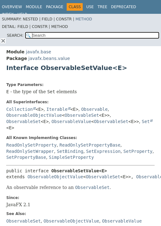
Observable (94, 109)
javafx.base (38, 51)
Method (83, 19)
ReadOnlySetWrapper (30, 151)
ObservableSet (81, 115)
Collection (19, 109)
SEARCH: (15, 35)
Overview (12, 7)
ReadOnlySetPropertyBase (89, 145)
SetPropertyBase (26, 157)
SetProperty (138, 151)
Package (54, 7)
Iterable (57, 109)
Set (146, 121)
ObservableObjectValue (34, 115)
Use (90, 7)
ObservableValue (71, 121)
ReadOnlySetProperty (31, 145)
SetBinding (70, 151)
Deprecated (123, 7)
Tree (102, 7)
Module (34, 7)
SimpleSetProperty (71, 157)
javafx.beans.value (49, 58)
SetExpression (103, 151)
